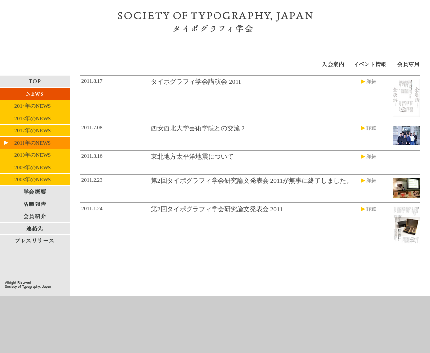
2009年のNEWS (32, 167)
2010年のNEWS (32, 155)
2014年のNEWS (32, 106)
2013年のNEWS (32, 118)
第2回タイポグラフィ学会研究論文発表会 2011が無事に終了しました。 (252, 180)
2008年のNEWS (32, 179)
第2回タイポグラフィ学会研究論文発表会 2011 (217, 209)
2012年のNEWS (32, 130)
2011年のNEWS (32, 143)
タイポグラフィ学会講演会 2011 (196, 81)
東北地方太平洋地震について (192, 156)
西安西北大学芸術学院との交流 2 (198, 128)
